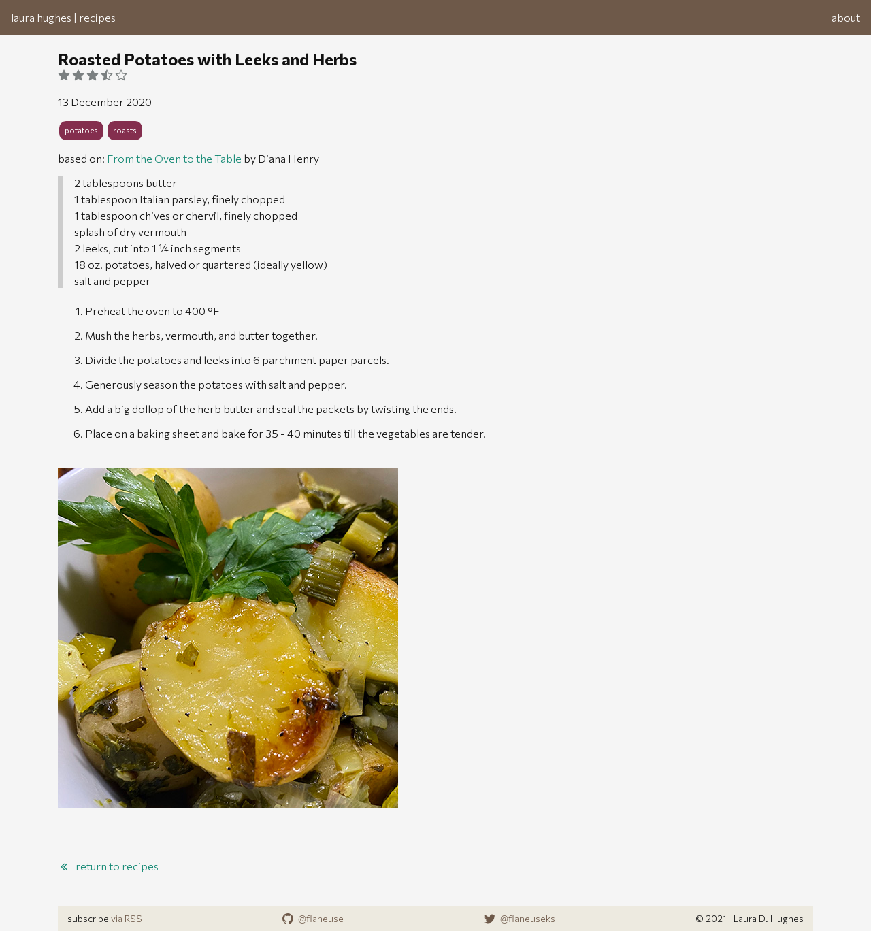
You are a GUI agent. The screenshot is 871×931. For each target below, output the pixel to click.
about (846, 17)
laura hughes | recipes (63, 17)
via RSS (126, 918)
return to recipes (108, 866)
